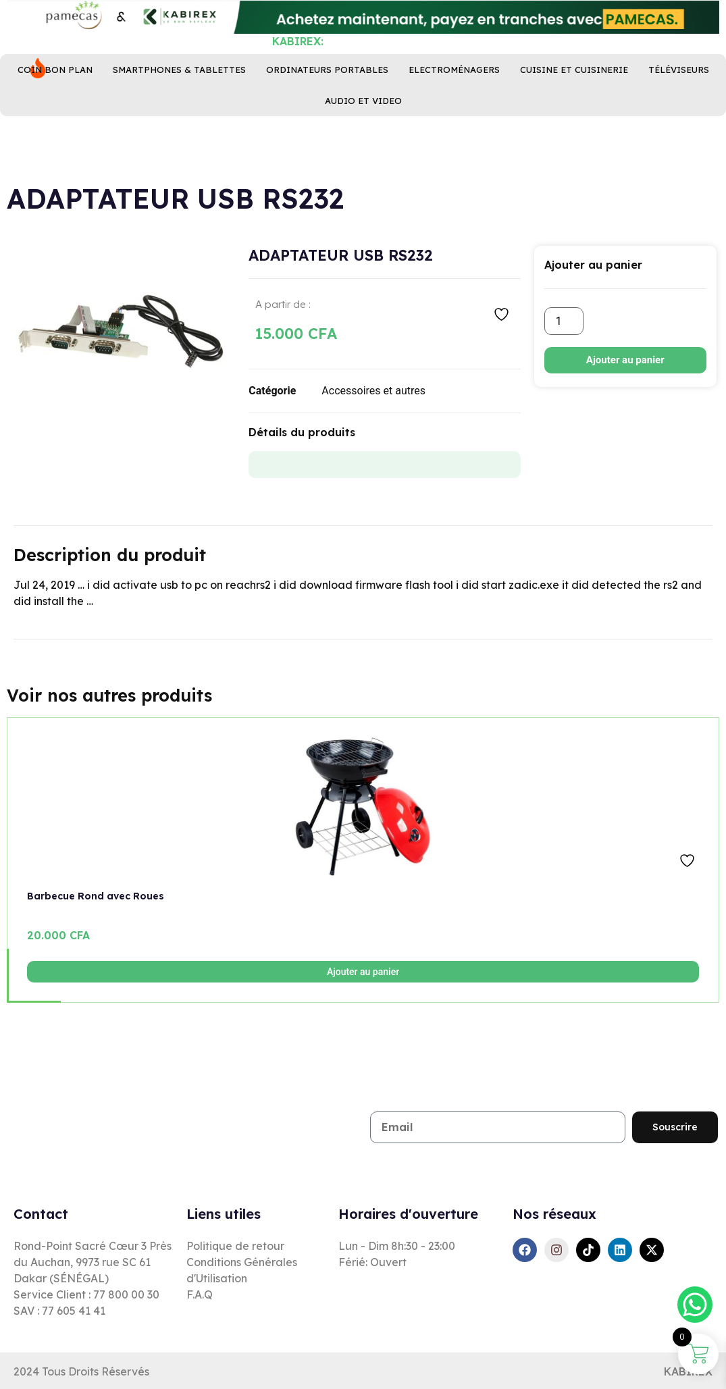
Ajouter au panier (625, 360)
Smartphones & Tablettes (179, 110)
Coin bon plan (55, 110)
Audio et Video (363, 141)
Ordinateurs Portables (327, 110)
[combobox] (290, 53)
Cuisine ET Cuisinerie (574, 110)
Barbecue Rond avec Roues (95, 896)
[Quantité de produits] (564, 321)
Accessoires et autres (373, 390)
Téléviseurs (678, 110)
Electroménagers (454, 110)
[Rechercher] (456, 52)
